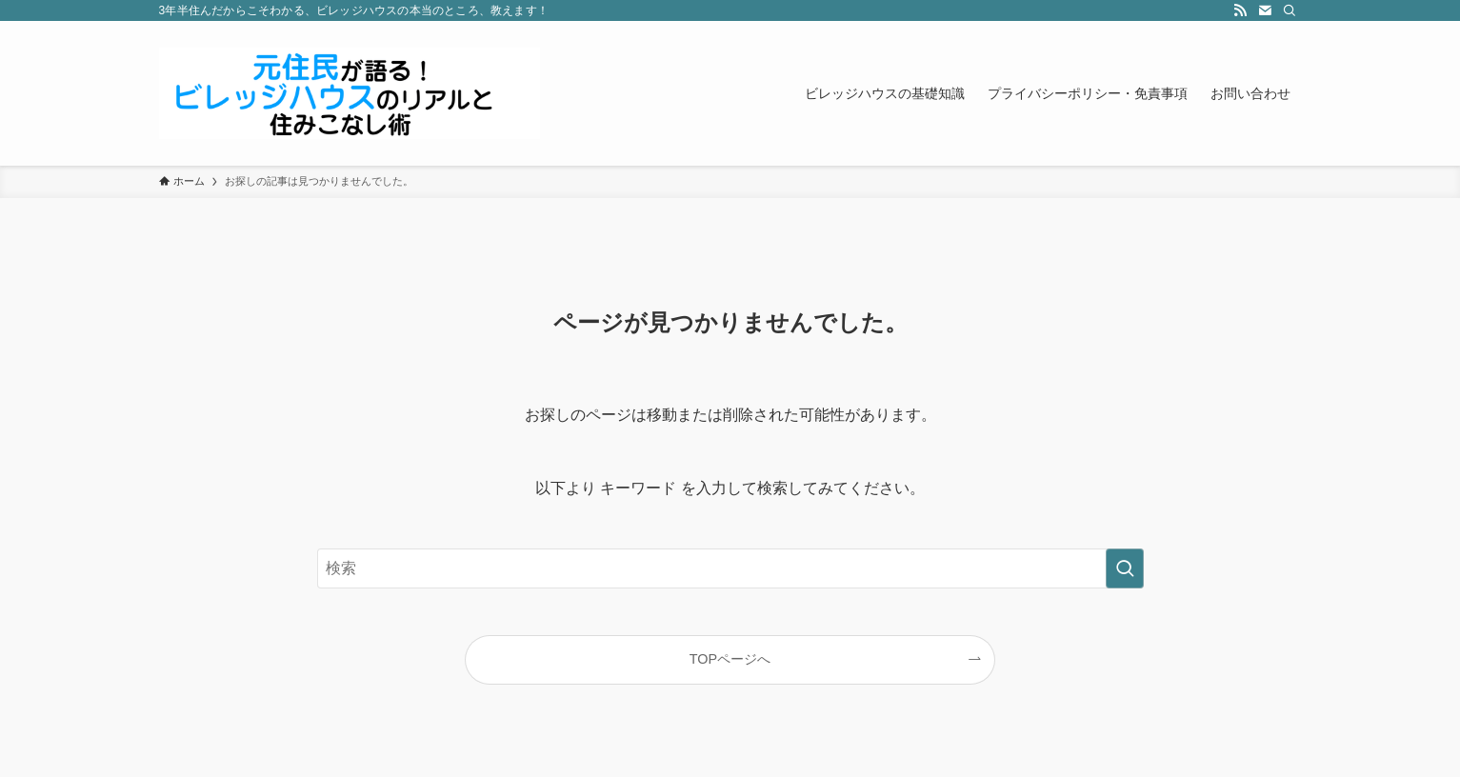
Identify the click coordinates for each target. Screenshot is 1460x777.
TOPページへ (730, 659)
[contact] (1264, 10)
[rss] (1240, 10)
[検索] (1289, 10)
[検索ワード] (730, 568)
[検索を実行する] (1125, 568)
